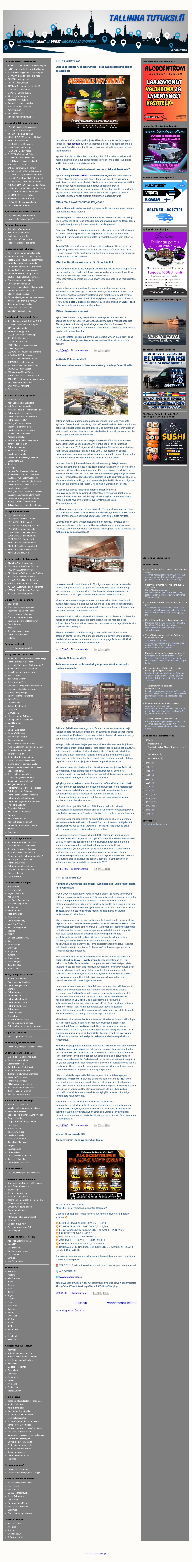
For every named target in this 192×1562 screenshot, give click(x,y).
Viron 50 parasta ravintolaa (20, 859)
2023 (148, 771)
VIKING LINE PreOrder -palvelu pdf (23, 546)
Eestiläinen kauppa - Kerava (20, 1513)
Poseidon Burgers (16, 914)
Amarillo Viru (13, 968)
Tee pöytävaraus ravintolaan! (21, 869)
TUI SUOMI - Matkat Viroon (19, 151)
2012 (148, 814)
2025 (148, 763)
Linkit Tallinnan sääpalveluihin (21, 648)
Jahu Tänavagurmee (17, 927)
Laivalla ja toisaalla (16, 1135)
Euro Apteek (13, 1377)
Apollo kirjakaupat (16, 1404)
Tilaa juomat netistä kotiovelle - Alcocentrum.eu (159, 687)
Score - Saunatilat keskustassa (21, 761)
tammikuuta (154, 758)
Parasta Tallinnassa (16, 733)
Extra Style (12, 1305)
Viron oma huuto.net (17, 818)
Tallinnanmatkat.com (17, 1002)
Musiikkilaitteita (15, 723)
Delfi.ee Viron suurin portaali (20, 1023)
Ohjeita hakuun (14, 1534)
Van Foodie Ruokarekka (18, 900)
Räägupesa (13, 907)
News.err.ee (13, 604)
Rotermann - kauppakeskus (20, 304)
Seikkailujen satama (17, 1138)
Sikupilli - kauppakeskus (18, 294)
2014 (148, 806)
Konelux (11, 1258)
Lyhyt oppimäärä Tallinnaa (19, 716)
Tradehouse (13, 1387)
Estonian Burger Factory (18, 938)
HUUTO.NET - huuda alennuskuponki (24, 192)
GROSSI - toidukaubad (17, 341)
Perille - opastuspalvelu (18, 1060)
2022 (148, 775)
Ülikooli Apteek (14, 1391)
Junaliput (12, 464)
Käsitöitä (11, 989)
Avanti (10, 1282)
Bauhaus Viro (14, 1190)
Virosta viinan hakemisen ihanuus (23, 825)
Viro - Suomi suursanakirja (19, 811)
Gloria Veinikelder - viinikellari (20, 103)
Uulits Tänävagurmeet (18, 904)
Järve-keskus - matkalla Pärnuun (22, 301)
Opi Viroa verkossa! (16, 730)
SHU (9, 1333)
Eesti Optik (12, 1374)
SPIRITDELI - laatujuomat (19, 89)
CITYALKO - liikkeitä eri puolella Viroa (24, 76)
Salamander (13, 1329)
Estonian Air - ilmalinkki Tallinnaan (23, 471)
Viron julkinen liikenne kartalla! (21, 403)
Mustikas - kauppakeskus (19, 284)
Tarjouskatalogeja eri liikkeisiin (21, 215)
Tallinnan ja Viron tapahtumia (21, 798)
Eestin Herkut (14, 1489)
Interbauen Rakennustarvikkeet (22, 1217)
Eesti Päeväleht (15, 624)
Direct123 (12, 1244)
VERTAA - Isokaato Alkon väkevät (23, 583)
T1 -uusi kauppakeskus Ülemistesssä (24, 267)
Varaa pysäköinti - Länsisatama (22, 502)
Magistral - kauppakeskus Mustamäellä (25, 287)
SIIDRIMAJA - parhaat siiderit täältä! (24, 86)
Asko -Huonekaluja (16, 1408)
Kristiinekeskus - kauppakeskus (22, 280)
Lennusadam (13, 713)
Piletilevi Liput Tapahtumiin (20, 239)
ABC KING (12, 1271)
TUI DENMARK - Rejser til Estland (22, 161)
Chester (11, 1299)
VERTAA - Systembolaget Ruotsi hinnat (25, 587)
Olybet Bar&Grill (15, 876)
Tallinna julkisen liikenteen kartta (22, 416)
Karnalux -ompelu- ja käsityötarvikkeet (25, 1428)
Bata (10, 1288)
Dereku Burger (14, 944)
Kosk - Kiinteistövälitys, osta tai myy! (24, 1472)
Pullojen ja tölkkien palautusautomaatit (25, 747)
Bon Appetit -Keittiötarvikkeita (21, 1414)
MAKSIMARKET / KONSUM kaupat (23, 358)
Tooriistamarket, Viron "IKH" (20, 1227)
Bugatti (11, 1295)
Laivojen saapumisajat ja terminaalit (24, 495)
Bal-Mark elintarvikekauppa (20, 1483)
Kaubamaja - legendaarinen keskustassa (26, 297)
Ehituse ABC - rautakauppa (20, 1207)
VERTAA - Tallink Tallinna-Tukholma (24, 590)
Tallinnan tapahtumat (17, 999)
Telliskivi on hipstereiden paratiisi (22, 243)
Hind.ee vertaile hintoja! (18, 1251)
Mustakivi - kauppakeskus (19, 311)
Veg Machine (13, 897)
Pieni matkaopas (15, 740)
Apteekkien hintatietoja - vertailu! (22, 1357)
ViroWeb (11, 829)
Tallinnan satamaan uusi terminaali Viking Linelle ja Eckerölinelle (94, 365)
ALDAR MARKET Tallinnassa (20, 355)
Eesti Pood (12, 1510)
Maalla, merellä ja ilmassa (19, 1156)
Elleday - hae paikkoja (17, 692)
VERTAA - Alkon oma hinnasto (21, 577)
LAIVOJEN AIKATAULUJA (19, 205)
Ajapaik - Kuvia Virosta (18, 978)
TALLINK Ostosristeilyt (17, 515)
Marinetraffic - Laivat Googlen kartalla (24, 481)
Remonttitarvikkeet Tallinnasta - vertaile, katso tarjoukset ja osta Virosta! (163, 669)
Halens (11, 1312)
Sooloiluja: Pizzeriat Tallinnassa (22, 849)
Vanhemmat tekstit (121, 1303)
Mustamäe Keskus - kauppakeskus (23, 273)
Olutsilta (11, 726)
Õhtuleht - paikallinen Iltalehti (21, 617)
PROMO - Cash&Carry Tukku (20, 372)
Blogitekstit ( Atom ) (73, 1310)
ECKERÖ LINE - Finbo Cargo (20, 147)
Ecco (10, 1302)
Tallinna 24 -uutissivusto (18, 634)
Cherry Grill (12, 948)
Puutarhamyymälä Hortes (19, 1448)
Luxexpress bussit (16, 1064)
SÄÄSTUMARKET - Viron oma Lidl (23, 365)
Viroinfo (11, 815)
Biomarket (12, 1363)
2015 (148, 802)
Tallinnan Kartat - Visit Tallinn (20, 662)
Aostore (11, 1275)
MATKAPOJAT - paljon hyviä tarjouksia (25, 175)
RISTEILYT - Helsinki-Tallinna (20, 134)
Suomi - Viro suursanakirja (19, 774)
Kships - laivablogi (15, 1118)
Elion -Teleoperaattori (17, 1418)
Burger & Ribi (13, 955)
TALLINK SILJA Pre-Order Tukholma (24, 566)
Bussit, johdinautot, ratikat (19, 1091)
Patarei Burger (14, 917)
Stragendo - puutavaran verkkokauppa (25, 1183)
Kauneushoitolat (15, 703)
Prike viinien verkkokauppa (19, 107)
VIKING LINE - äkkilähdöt (18, 140)
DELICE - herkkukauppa (18, 338)
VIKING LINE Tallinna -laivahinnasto (23, 549)
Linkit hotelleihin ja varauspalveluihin (24, 1173)
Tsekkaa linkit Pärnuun (18, 1469)
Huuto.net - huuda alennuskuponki (23, 478)
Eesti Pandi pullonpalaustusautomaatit (25, 686)
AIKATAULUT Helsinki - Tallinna (21, 195)
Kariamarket (13, 389)
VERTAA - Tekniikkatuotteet (20, 594)
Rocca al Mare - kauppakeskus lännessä (25, 260)
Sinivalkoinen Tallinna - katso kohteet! (24, 767)
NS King (11, 1319)
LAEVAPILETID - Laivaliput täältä (22, 202)
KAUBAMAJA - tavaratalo (19, 386)
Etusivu (81, 1303)
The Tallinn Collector (17, 805)
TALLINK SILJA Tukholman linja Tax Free (25, 573)
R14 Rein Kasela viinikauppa (20, 117)
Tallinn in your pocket (17, 1006)
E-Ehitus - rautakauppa (18, 1203)
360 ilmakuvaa (14, 995)
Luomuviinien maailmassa (19, 1162)
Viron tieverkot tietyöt (17, 450)
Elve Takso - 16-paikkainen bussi (22, 1057)
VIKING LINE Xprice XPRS (18, 553)
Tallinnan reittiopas (16, 447)
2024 (148, 767)
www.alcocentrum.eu (70, 1277)
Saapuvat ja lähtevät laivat (19, 427)
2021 (148, 779)
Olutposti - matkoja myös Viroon (22, 1121)
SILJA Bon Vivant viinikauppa (21, 563)
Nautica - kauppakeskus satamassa (24, 277)
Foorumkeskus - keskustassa (21, 290)
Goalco (11, 1530)
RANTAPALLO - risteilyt (18, 164)
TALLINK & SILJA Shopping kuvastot (24, 525)
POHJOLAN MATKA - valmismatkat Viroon (26, 185)
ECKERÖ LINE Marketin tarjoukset (22, 532)
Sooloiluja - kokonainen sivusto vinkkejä (25, 1115)
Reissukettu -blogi (16, 1132)
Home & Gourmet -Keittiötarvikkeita (23, 1421)
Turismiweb (13, 1125)
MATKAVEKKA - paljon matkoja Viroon (25, 181)
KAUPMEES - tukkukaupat (19, 369)
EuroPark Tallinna (15, 399)
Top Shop (12, 1459)
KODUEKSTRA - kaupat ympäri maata (24, 352)
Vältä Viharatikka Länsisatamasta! (23, 440)
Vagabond (12, 1336)
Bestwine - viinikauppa (18, 100)
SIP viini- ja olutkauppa (18, 96)
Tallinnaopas (13, 1009)
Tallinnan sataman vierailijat (20, 413)
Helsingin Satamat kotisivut (20, 423)
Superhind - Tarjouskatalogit (20, 781)
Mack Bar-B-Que (15, 924)
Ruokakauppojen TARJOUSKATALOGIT (25, 321)
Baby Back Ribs (14, 965)
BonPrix (11, 1292)
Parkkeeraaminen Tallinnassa (21, 1087)
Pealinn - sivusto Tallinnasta (20, 614)
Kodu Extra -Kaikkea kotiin (19, 1431)
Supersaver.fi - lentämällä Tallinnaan (24, 474)
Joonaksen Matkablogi (18, 1142)
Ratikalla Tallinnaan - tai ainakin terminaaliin (165, 653)
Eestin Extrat (13, 1486)
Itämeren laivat (14, 1152)
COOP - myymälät (16, 348)
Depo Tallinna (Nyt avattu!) (19, 1186)
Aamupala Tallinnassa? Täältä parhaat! (25, 665)
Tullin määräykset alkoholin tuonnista (24, 1026)
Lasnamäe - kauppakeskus (20, 307)
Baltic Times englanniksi (18, 631)
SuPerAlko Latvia (15, 1537)
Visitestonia (13, 832)
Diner (10, 941)
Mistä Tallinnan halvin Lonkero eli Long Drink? (165, 620)
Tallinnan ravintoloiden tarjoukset (22, 866)
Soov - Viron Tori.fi (16, 771)
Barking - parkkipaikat (17, 444)
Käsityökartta (14, 709)
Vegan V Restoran (16, 893)
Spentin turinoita (15, 1128)
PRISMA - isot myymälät (18, 331)
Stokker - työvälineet (17, 1224)
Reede (10, 1322)
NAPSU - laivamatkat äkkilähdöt (22, 168)
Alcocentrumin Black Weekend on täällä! (79, 1140)
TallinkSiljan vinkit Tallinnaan (20, 791)
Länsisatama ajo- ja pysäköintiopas (23, 498)
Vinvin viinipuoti (14, 110)
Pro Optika (12, 1384)
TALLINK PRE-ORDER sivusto (20, 522)
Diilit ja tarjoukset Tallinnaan (20, 1036)
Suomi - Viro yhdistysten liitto (21, 778)
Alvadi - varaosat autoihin (19, 1070)
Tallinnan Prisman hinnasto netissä (161, 719)
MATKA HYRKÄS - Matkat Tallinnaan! (24, 171)
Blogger (102, 1554)
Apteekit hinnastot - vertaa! (20, 1353)
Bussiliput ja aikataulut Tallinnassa (23, 1074)
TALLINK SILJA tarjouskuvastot (21, 570)
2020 (148, 783)
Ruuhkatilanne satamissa (19, 434)
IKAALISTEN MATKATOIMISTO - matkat (25, 178)
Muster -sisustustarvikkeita (20, 1442)
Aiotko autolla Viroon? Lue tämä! (22, 668)
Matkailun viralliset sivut (18, 1019)
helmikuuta (153, 754)
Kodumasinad (14, 1254)
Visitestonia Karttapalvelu (19, 982)
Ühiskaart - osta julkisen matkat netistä (25, 410)
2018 (148, 790)
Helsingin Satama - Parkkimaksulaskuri (25, 491)
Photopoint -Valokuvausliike (20, 1445)
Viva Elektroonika (15, 1261)
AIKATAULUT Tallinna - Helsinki (21, 198)
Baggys (11, 1285)
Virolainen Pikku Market (18, 1503)
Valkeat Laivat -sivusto (18, 1104)
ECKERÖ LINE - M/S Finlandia (20, 144)
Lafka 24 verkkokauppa (18, 1493)
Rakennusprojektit (16, 754)
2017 (148, 794)
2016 (148, 798)
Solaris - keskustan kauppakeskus (23, 270)
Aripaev (11, 628)
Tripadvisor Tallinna (16, 808)
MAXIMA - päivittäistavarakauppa (23, 324)
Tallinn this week (15, 1013)
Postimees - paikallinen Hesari (21, 611)
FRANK (11, 934)
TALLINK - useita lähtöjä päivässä (22, 127)
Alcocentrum (74, 143)
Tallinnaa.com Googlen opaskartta (23, 795)
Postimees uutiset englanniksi (21, 607)
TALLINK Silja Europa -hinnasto (21, 529)
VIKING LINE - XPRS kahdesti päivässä (24, 137)
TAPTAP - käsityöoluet (18, 83)
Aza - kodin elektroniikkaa (19, 1241)
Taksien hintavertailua (17, 1081)
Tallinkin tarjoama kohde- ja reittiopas (24, 788)
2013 (148, 810)
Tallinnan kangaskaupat (18, 1455)
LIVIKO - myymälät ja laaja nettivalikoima (26, 69)
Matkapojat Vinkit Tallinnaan (20, 720)
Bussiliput (12, 467)
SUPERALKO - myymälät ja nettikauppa (25, 72)
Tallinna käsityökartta (17, 985)
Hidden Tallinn (14, 699)
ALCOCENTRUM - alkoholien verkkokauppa (27, 66)
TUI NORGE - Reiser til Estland (21, 157)
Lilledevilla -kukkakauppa (19, 1438)
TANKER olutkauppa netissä (20, 79)
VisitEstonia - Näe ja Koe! (19, 236)
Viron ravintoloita (15, 873)
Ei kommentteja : (80, 350)
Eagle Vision (13, 1370)
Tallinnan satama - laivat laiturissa (23, 484)
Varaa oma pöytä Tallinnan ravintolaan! (25, 856)
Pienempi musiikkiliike (17, 737)
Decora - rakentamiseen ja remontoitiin (25, 1200)
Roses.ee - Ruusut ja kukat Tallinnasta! (25, 1401)
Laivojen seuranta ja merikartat (22, 430)
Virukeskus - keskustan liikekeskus (23, 263)
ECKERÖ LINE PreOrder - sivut (21, 539)
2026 (148, 740)
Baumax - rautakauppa (18, 1196)
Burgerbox (12, 951)
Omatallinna (13, 1016)
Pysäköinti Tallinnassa (17, 1077)
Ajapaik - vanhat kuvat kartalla (21, 672)
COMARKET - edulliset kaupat (21, 362)
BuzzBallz (83, 175)
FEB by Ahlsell (14, 1214)
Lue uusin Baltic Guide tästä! (20, 219)
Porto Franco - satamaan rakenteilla (24, 253)
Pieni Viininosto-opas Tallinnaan (22, 743)
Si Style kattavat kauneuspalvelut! (23, 764)
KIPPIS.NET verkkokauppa (19, 93)
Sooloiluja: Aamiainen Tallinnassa (23, 842)
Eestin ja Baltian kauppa (18, 1506)
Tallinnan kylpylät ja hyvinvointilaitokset (25, 1047)
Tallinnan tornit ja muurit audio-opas (24, 801)
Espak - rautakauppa (17, 1210)
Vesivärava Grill (14, 890)
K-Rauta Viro (13, 1220)
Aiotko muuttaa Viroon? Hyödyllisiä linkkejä (27, 658)
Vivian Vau (12, 1340)
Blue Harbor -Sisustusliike (19, 1411)
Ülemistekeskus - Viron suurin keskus (24, 256)
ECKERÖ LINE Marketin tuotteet (22, 536)
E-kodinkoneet (14, 1248)
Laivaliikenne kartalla (17, 454)
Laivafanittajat (14, 1149)
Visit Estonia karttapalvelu (19, 406)
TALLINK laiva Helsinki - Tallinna (21, 519)
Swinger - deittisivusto (18, 784)
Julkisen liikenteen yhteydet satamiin (24, 505)
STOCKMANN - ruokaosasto (20, 382)
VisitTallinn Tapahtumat (18, 233)
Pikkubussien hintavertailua (20, 1084)
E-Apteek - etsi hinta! (17, 1367)
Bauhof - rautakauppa (17, 1193)
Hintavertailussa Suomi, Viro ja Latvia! (162, 703)
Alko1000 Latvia (15, 1523)
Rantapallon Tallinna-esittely (20, 757)
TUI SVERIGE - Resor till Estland (21, 154)
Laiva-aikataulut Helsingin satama (23, 457)
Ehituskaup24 (14, 1231)
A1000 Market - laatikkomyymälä (22, 345)
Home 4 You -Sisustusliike (19, 1425)
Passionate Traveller (17, 1111)
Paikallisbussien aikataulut (19, 1094)
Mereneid (12, 1380)
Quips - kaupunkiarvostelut (20, 750)
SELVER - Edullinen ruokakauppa (22, 335)
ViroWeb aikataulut (16, 437)
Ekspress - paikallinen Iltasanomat (23, 621)
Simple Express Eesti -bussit (20, 1067)
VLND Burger (13, 887)
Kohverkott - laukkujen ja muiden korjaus (26, 1435)
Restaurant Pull (14, 910)
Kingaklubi (12, 1316)
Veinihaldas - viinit (16, 113)
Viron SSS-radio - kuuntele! (20, 822)
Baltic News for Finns (17, 682)
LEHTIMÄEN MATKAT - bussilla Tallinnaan (26, 188)
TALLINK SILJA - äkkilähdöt (20, 130)
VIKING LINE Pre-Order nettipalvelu (23, 542)
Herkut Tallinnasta (16, 1496)
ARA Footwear (14, 1278)
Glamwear (12, 1309)
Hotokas (11, 931)
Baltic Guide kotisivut (17, 679)
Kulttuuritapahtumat (17, 706)
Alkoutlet (12, 1527)
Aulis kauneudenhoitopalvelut (21, 1360)
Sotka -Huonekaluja (16, 1452)
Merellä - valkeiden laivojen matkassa (24, 1108)
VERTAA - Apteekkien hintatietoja (23, 580)
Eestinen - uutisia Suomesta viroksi (23, 689)
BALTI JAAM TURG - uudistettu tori (23, 376)
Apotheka (12, 1350)
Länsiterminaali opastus (18, 488)
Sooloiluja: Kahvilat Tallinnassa (21, 846)
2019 (148, 787)
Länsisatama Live (15, 461)
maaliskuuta (154, 744)
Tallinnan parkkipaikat (17, 420)
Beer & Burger (14, 961)
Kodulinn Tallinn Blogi (17, 1159)
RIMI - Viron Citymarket (18, 328)
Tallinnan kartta (15, 992)
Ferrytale (12, 1145)
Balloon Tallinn (14, 675)
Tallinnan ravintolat (16, 863)
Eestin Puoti (13, 1500)
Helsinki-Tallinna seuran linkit (20, 696)
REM (10, 1326)
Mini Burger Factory (16, 921)
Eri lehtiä (11, 638)
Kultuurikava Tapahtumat (19, 229)
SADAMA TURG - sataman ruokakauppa (26, 379)
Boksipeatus (13, 958)
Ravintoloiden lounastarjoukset (21, 852)
